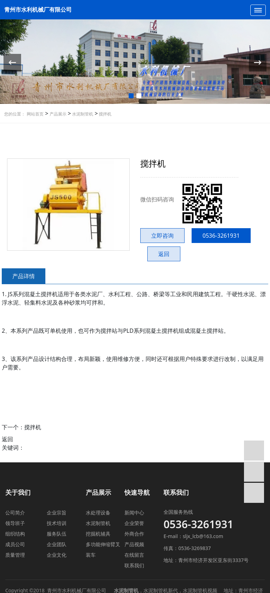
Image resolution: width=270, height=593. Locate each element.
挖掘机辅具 (98, 533)
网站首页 (35, 114)
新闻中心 (134, 512)
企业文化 (56, 554)
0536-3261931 (221, 235)
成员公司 (15, 544)
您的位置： (14, 114)
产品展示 (57, 114)
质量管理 (15, 554)
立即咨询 (162, 235)
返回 (163, 254)
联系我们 (134, 565)
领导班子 (15, 523)
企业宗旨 (56, 512)
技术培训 (56, 523)
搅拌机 (104, 114)
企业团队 (56, 544)
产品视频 (134, 544)
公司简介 (15, 512)
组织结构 (15, 533)
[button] (131, 95)
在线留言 (134, 554)
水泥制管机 (82, 114)
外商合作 (134, 533)
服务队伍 (56, 533)
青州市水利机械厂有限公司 (38, 9)
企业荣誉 (134, 523)
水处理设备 (98, 512)
